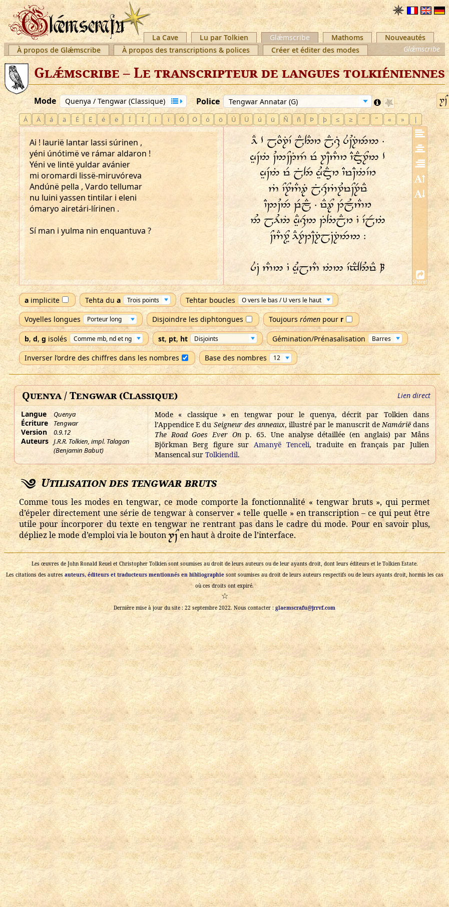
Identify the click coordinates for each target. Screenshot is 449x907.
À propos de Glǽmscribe (59, 50)
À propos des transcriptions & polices (186, 50)
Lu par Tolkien (224, 37)
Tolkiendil (221, 454)
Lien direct (413, 395)
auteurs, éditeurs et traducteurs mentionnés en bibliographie (144, 574)
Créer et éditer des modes (315, 50)
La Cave (165, 37)
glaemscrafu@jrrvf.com (305, 607)
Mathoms (347, 37)
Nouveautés (405, 37)
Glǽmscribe (290, 37)
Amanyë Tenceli (281, 444)
